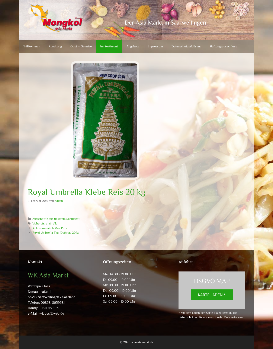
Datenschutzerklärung (186, 46)
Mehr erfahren (233, 317)
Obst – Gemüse (81, 46)
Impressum (155, 46)
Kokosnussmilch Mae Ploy (49, 228)
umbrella (52, 223)
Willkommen (31, 46)
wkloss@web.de (51, 313)
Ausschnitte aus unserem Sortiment (56, 218)
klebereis (38, 223)
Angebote (132, 46)
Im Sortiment (109, 46)
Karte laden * (212, 294)
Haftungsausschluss (223, 46)
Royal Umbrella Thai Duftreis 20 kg (55, 232)
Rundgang (55, 46)
